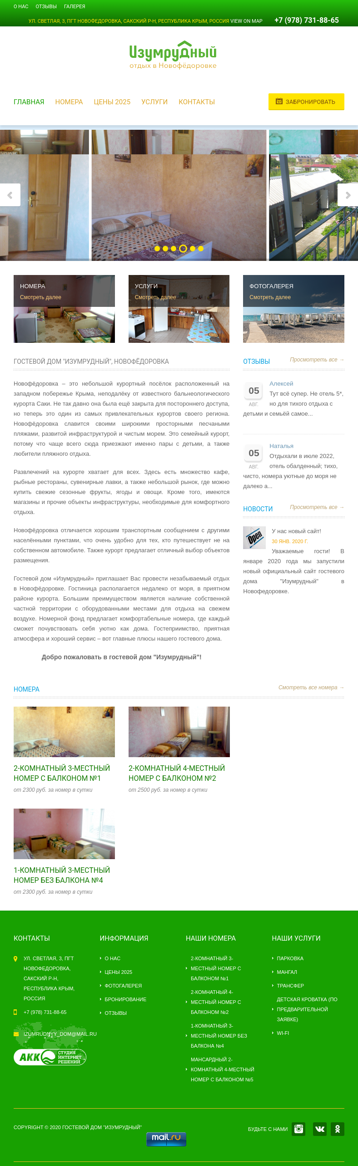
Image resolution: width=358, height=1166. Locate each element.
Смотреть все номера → (311, 687)
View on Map (246, 21)
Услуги (154, 102)
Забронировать (310, 101)
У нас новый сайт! (296, 531)
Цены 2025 (112, 102)
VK (320, 1129)
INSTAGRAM (298, 1129)
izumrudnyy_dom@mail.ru (60, 1034)
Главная (29, 102)
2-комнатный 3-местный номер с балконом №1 (216, 968)
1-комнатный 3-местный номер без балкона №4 (219, 1036)
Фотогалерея (123, 985)
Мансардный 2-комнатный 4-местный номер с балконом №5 (222, 1069)
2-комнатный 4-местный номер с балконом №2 (216, 1002)
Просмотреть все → (317, 359)
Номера (69, 102)
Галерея (74, 7)
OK (337, 1129)
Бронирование (126, 999)
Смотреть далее (40, 297)
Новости (258, 509)
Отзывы (46, 7)
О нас (21, 7)
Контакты (197, 102)
